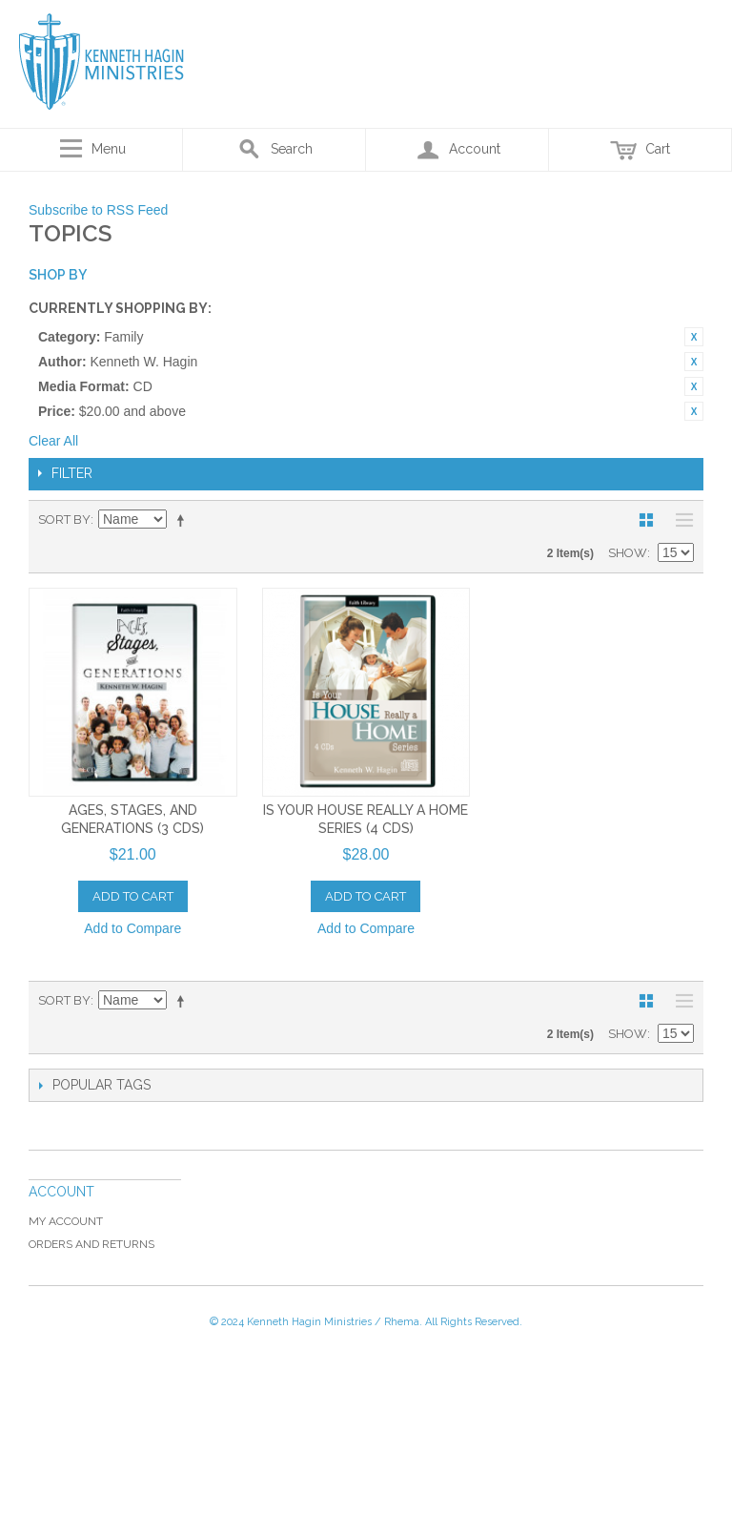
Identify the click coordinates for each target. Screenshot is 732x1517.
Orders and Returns (91, 1244)
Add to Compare (132, 928)
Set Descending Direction (184, 520)
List (679, 520)
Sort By (64, 519)
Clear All (53, 440)
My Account (66, 1221)
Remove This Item (693, 336)
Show (627, 553)
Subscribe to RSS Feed (98, 210)
